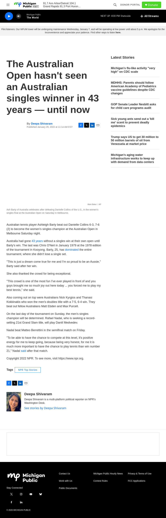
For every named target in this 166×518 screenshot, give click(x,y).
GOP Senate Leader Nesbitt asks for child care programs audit (133, 106)
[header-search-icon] (115, 4)
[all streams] (149, 16)
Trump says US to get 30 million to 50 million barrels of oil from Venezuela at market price (135, 140)
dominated (72, 249)
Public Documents (68, 488)
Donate (153, 5)
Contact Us (64, 473)
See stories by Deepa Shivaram (45, 408)
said (23, 350)
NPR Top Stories (27, 370)
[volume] (18, 16)
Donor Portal (130, 4)
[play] (9, 16)
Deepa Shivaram (41, 123)
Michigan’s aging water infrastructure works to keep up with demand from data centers (132, 158)
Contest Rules (100, 481)
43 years (37, 241)
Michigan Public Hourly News (108, 473)
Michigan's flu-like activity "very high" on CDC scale (133, 70)
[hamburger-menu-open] (8, 5)
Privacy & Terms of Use (139, 473)
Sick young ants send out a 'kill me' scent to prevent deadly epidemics (132, 122)
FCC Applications (136, 481)
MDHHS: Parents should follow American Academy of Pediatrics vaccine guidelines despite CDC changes (133, 88)
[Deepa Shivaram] (13, 401)
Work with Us (65, 481)
